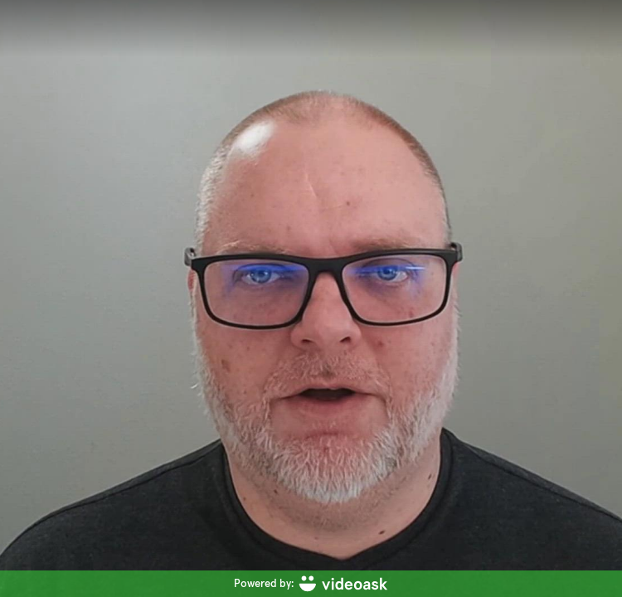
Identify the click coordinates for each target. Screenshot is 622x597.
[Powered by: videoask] (311, 583)
